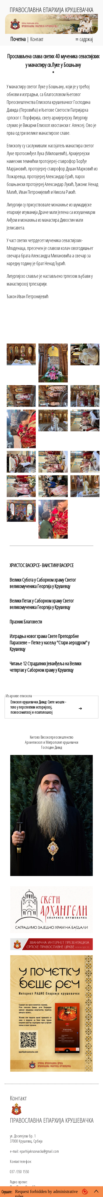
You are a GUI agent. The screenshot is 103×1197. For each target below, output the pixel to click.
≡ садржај (84, 39)
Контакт (36, 39)
